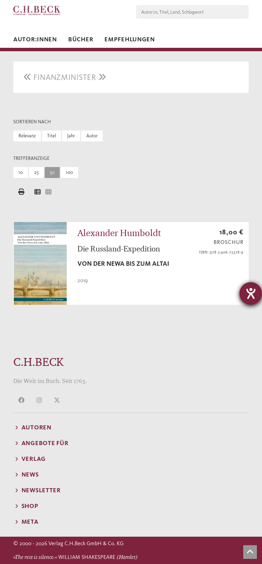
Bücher (80, 39)
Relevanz (27, 136)
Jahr (71, 136)
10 (20, 172)
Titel (51, 136)
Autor (92, 136)
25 (36, 172)
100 (69, 172)
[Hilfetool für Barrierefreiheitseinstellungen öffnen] (250, 293)
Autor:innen (35, 39)
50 (52, 172)
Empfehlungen (129, 39)
